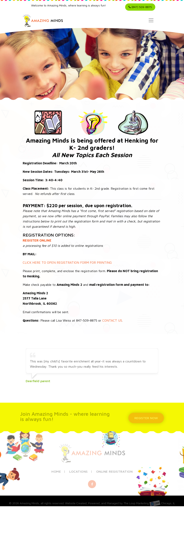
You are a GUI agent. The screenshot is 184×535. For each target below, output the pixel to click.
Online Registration (114, 472)
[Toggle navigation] (151, 20)
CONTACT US (112, 320)
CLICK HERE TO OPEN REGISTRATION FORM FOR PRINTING (67, 262)
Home (56, 472)
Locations (78, 472)
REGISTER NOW (147, 418)
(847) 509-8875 (140, 7)
